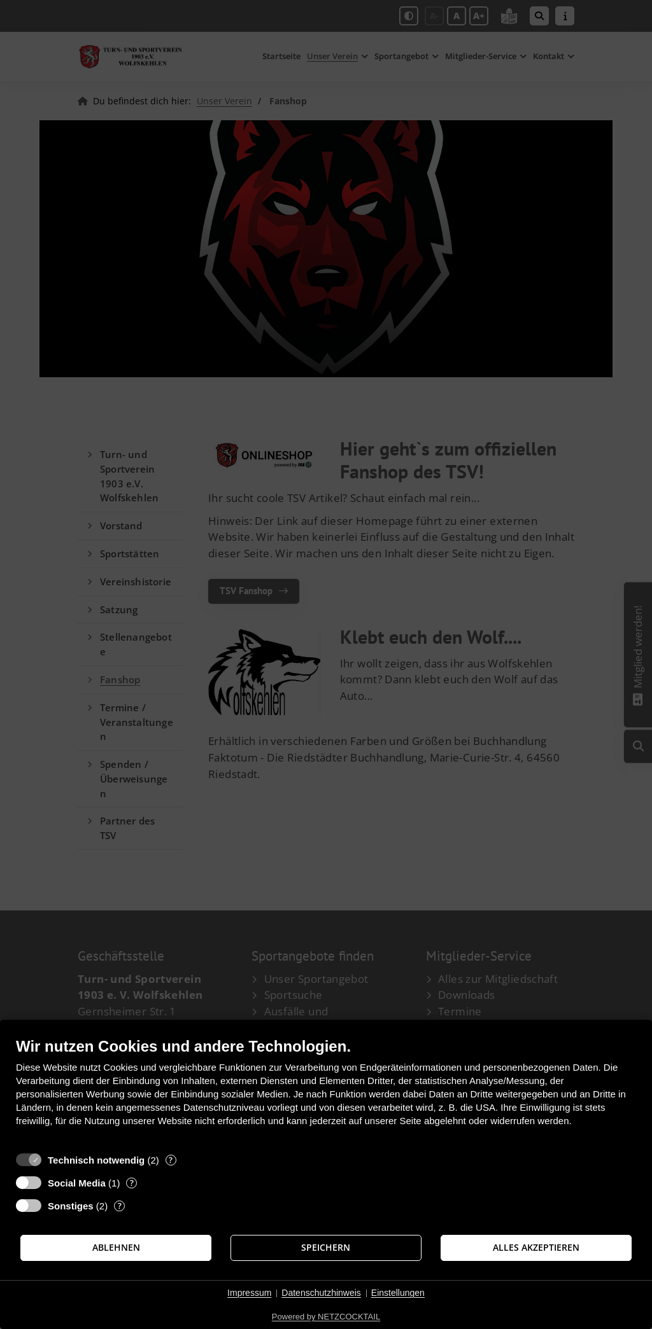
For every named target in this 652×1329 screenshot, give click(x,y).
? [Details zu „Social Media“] (132, 1183)
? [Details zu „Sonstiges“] (120, 1205)
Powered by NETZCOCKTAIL (326, 1316)
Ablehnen (116, 1247)
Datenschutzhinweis (321, 1293)
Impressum (249, 1293)
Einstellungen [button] (398, 1293)
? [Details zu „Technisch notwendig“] (171, 1160)
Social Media (77, 1183)
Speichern (325, 1247)
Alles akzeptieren (536, 1247)
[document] (326, 1091)
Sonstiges (71, 1205)
